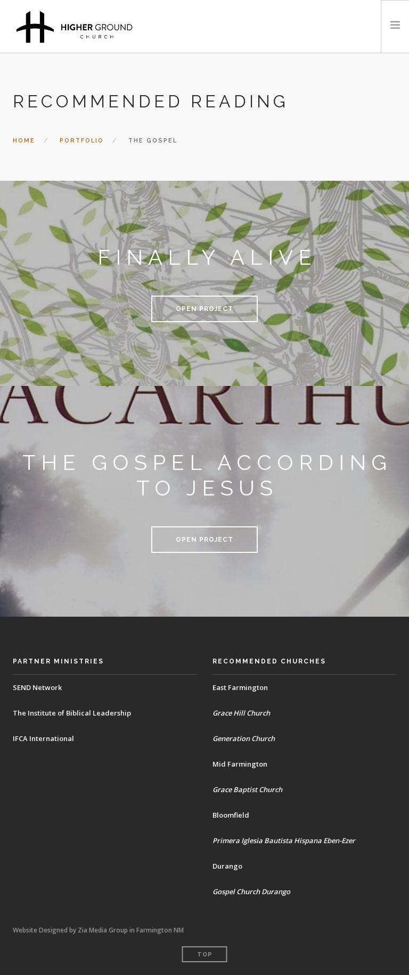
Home (24, 140)
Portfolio (82, 140)
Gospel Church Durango (251, 891)
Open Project (204, 309)
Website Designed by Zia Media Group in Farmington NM (98, 930)
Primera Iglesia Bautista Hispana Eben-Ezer (283, 840)
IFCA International (43, 738)
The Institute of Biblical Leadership (72, 713)
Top (204, 954)
